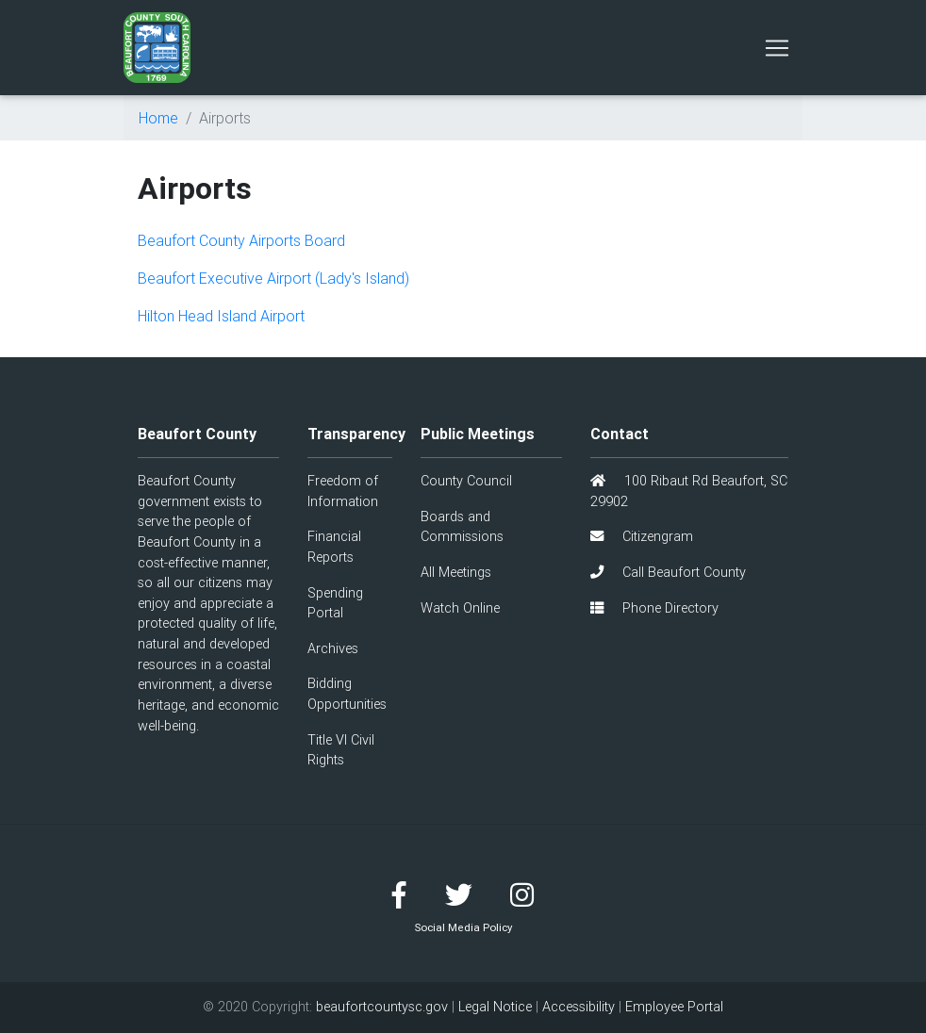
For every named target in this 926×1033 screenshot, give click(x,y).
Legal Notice (495, 1006)
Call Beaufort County (668, 572)
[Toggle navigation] (777, 48)
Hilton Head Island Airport (221, 315)
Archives (332, 648)
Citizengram (641, 536)
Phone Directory (654, 607)
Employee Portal (674, 1006)
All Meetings (456, 572)
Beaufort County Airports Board (241, 240)
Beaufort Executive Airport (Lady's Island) (273, 278)
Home (158, 117)
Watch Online (460, 607)
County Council (466, 480)
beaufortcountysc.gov (382, 1006)
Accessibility (578, 1006)
